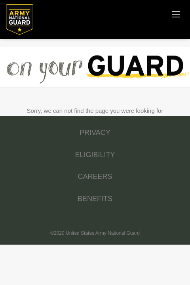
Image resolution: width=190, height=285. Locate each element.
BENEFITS (95, 199)
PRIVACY (95, 133)
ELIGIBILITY (95, 155)
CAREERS (95, 176)
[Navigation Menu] (176, 14)
